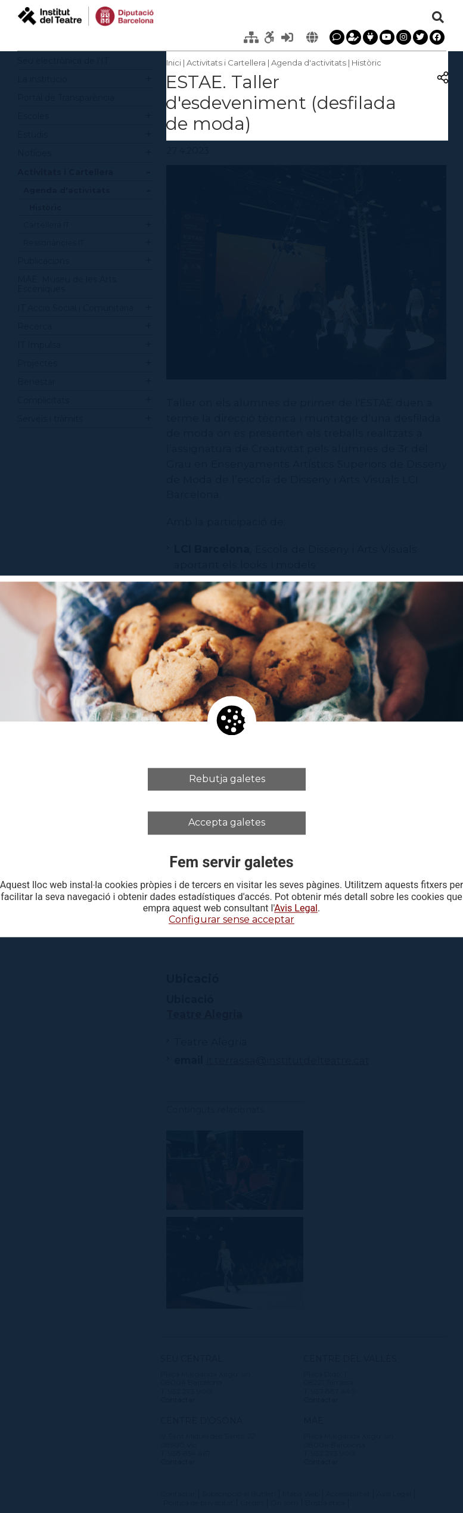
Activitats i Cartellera (226, 62)
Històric (366, 62)
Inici (173, 62)
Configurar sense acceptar (231, 919)
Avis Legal (296, 908)
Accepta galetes (226, 823)
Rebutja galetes (227, 778)
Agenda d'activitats (308, 62)
